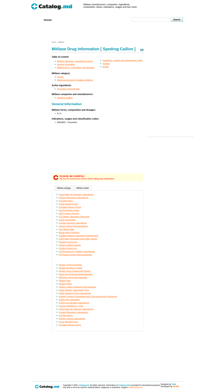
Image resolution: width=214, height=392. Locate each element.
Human (48, 20)
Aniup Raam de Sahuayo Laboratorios (76, 194)
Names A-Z (110, 19)
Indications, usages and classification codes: (122, 60)
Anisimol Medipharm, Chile (71, 306)
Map (122, 19)
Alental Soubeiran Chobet (70, 268)
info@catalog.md (135, 387)
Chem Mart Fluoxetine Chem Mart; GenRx (78, 239)
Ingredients (93, 19)
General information (66, 64)
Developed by (170, 386)
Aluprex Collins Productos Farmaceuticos (77, 287)
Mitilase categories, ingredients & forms (75, 61)
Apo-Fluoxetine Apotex (69, 210)
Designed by (168, 384)
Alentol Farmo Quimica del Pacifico (75, 271)
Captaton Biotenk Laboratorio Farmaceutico (78, 235)
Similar (105, 67)
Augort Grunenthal (67, 220)
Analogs (106, 63)
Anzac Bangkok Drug (68, 204)
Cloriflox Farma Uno (68, 248)
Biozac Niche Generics (69, 232)
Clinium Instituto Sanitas (70, 245)
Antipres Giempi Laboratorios (72, 318)
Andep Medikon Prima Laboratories (75, 293)
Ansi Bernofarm (66, 201)
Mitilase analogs (64, 188)
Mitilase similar (82, 188)
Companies (76, 19)
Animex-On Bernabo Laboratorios (74, 303)
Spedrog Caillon (65, 98)
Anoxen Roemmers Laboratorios (73, 197)
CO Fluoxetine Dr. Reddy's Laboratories (77, 251)
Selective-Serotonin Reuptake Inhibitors (75, 80)
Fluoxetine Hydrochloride (68, 89)
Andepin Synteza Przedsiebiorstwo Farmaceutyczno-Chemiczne (88, 296)
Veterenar (61, 19)
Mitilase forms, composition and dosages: (76, 67)
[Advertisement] (106, 32)
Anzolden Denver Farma (70, 207)
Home (36, 19)
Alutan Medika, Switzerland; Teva (74, 290)
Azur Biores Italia (66, 229)
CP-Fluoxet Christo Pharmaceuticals (75, 254)
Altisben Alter (65, 280)
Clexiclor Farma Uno (68, 242)
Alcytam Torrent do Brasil (70, 265)
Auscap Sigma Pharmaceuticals (73, 226)
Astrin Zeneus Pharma (69, 213)
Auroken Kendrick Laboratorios (73, 223)
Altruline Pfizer (65, 284)
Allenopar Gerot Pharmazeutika (73, 277)
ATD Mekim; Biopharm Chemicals (74, 216)
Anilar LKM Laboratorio (69, 299)
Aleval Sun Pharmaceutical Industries (76, 274)
